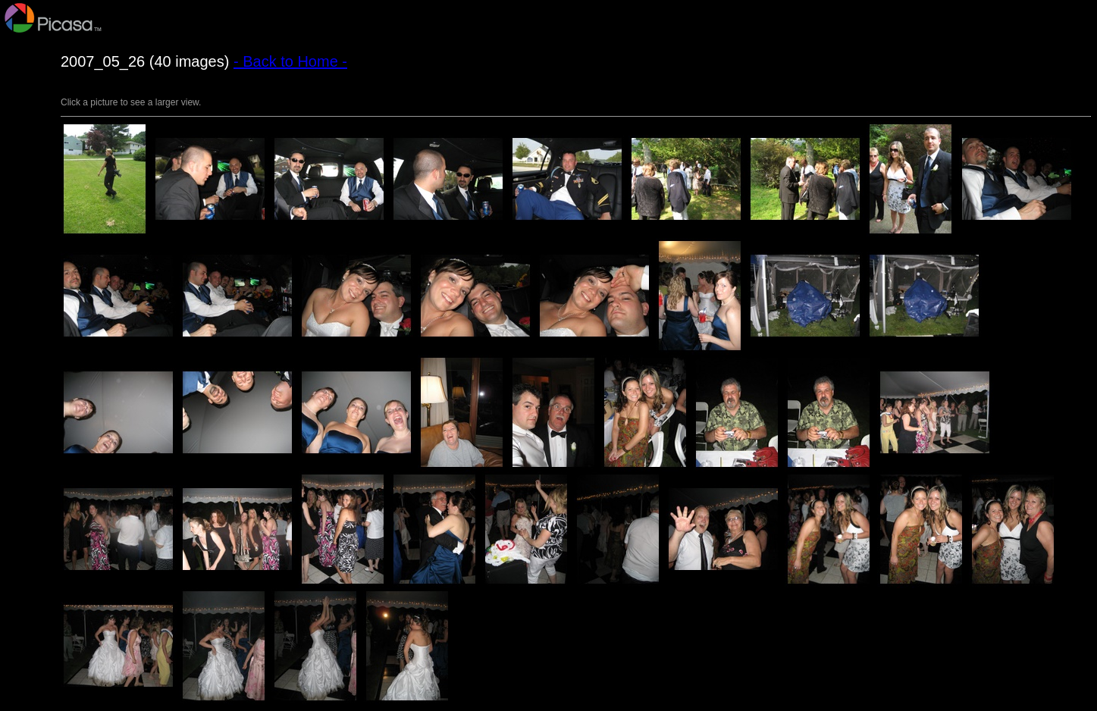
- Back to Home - (290, 61)
